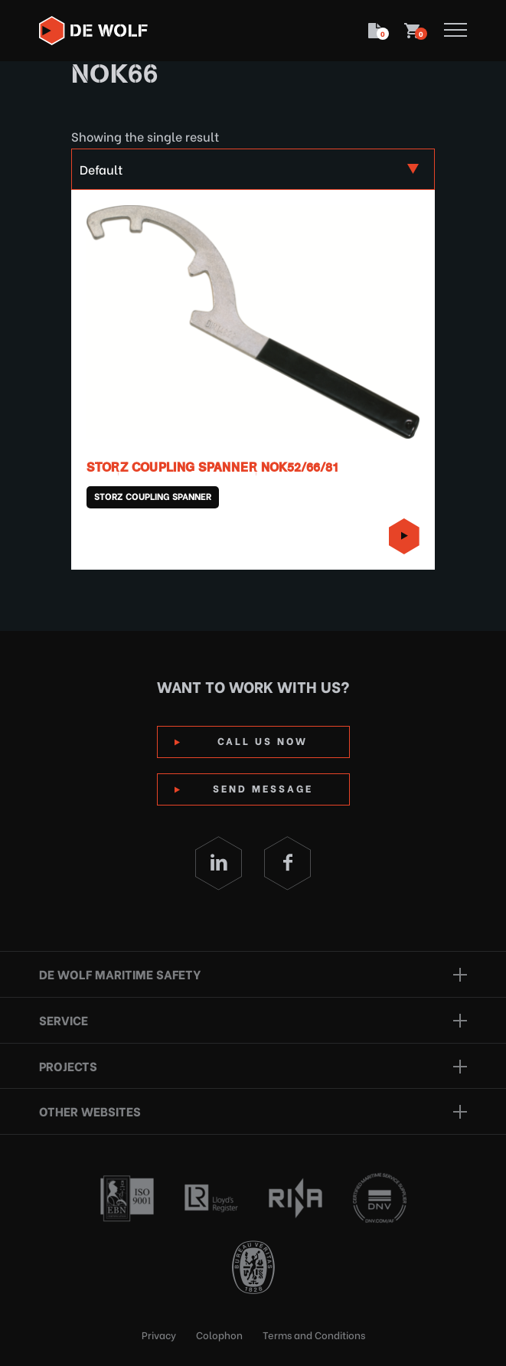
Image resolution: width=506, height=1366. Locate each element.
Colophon (219, 1334)
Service (63, 1019)
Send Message (263, 787)
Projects (68, 1065)
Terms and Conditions (314, 1334)
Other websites (90, 1110)
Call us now (262, 740)
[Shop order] (253, 169)
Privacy (159, 1334)
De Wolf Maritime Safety (120, 973)
